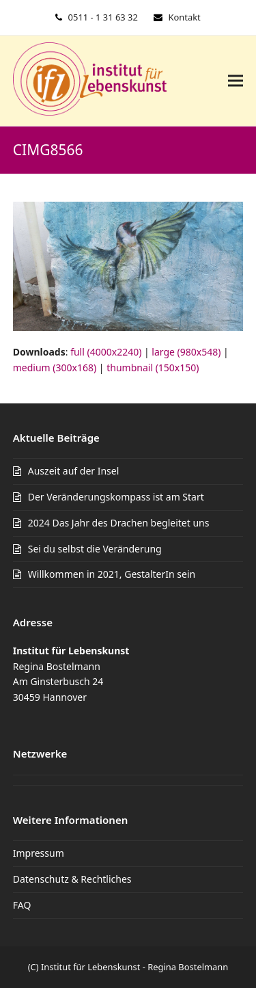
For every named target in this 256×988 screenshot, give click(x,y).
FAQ (22, 904)
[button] (235, 80)
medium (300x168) (54, 367)
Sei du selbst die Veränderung (95, 548)
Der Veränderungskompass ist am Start (116, 496)
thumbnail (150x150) (152, 367)
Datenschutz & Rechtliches (72, 878)
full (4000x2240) (105, 351)
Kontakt (184, 17)
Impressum (38, 852)
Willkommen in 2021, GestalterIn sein (111, 574)
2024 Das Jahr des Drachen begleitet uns (119, 522)
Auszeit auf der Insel (73, 470)
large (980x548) (186, 351)
